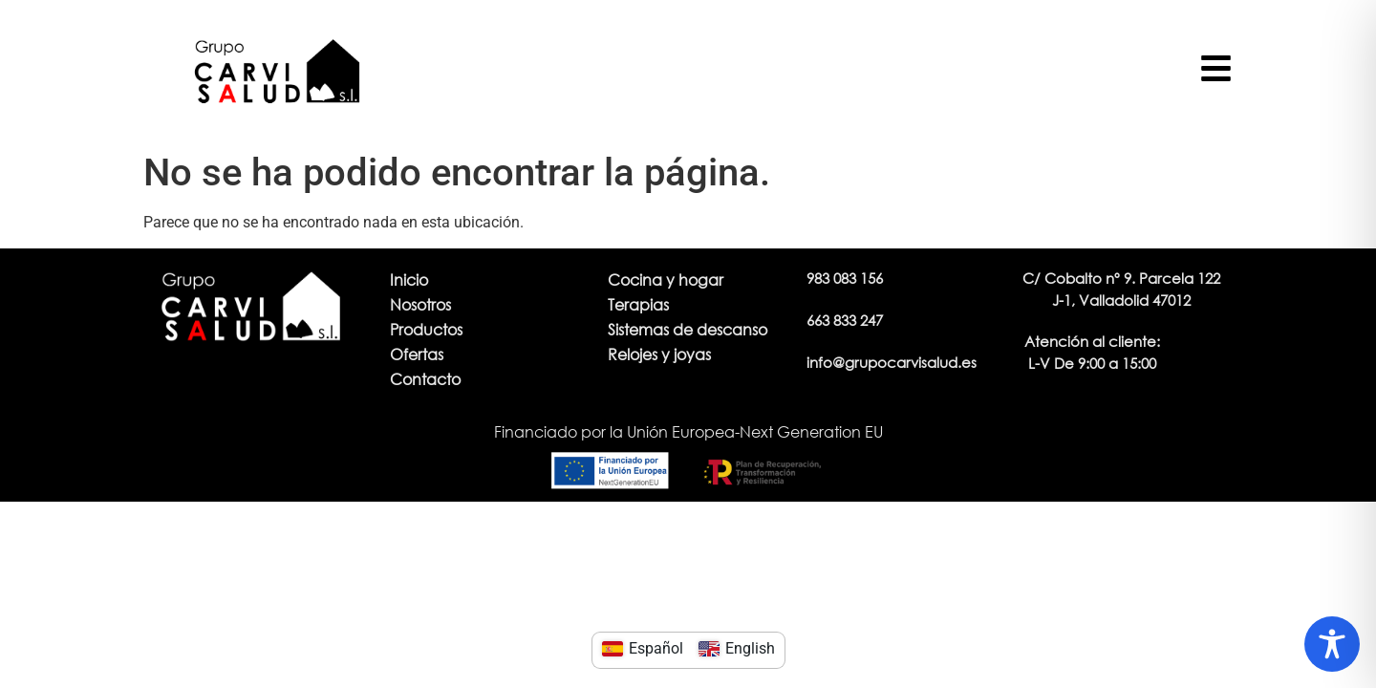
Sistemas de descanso (687, 329)
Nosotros (420, 304)
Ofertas (416, 354)
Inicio (409, 279)
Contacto (425, 379)
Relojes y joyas (659, 354)
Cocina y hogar (665, 279)
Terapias (638, 304)
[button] (1092, 353)
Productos (426, 329)
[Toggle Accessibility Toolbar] (1332, 644)
